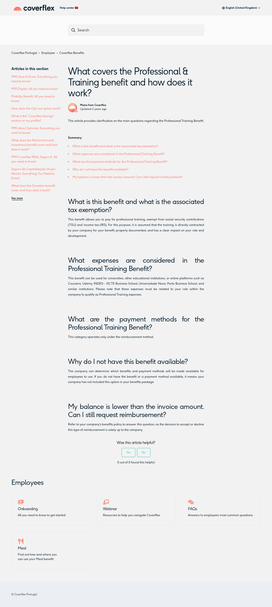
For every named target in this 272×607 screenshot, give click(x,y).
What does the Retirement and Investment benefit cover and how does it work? (34, 145)
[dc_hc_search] (136, 30)
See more (17, 198)
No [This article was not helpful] (144, 452)
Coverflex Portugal (24, 53)
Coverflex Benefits (71, 53)
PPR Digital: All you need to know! (34, 89)
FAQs (192, 509)
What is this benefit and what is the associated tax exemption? (115, 146)
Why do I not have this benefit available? (100, 169)
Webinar (110, 509)
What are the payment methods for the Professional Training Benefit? (120, 161)
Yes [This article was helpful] (128, 452)
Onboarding (28, 509)
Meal (22, 548)
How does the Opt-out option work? (36, 108)
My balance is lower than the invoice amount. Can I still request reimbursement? (127, 177)
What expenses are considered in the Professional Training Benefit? (119, 154)
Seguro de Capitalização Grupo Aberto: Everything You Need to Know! (33, 173)
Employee (48, 53)
